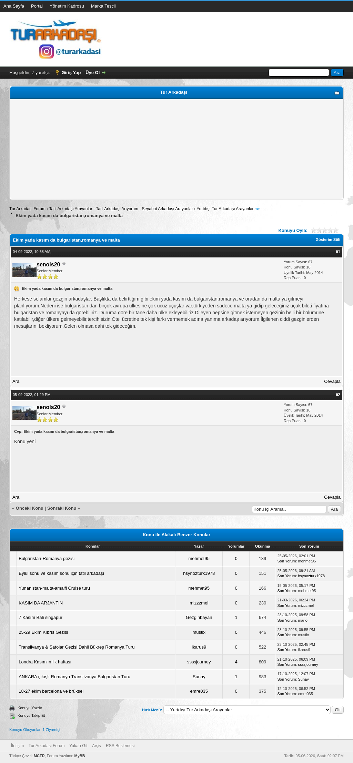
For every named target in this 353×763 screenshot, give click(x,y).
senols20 (48, 264)
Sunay (199, 676)
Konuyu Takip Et (31, 715)
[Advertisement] (176, 149)
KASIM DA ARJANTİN (41, 603)
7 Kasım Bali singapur (40, 617)
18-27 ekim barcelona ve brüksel (51, 691)
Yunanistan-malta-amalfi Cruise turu (54, 588)
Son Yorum (287, 561)
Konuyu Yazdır (30, 708)
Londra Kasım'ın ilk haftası (45, 661)
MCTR (39, 756)
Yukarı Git (78, 745)
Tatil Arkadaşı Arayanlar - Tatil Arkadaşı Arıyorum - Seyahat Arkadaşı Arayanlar (121, 208)
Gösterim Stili (327, 239)
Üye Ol (92, 72)
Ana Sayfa (13, 6)
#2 (338, 395)
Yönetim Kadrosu (67, 6)
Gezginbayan (199, 617)
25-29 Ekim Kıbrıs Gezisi (43, 632)
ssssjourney (199, 661)
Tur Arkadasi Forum (27, 208)
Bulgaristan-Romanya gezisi (46, 558)
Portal (37, 6)
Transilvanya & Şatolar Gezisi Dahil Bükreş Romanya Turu (76, 647)
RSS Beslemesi (120, 745)
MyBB (79, 756)
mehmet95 (199, 558)
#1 (338, 252)
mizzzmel (199, 603)
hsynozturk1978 (199, 573)
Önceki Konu (29, 508)
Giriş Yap (71, 72)
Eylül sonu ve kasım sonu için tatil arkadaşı (61, 573)
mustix (198, 632)
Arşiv (96, 745)
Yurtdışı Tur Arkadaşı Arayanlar (224, 208)
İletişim (17, 745)
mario (302, 620)
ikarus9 (199, 647)
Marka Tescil (103, 6)
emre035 (199, 691)
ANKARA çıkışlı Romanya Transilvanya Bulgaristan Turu (74, 676)
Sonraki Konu (62, 508)
